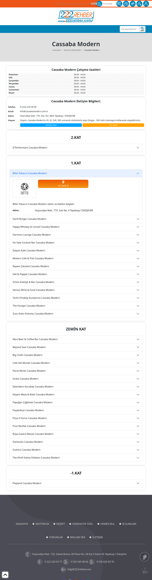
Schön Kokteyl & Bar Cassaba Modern (33, 282)
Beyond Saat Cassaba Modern (29, 347)
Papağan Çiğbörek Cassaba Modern (32, 402)
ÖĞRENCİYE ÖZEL (82, 523)
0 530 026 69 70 (102, 562)
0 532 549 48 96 (76, 562)
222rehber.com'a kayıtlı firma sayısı (76, 4)
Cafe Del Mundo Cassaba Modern (31, 363)
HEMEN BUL (107, 523)
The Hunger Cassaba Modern (29, 305)
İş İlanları (71, 29)
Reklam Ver (97, 29)
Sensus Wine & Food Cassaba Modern (34, 290)
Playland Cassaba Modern (27, 483)
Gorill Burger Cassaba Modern (29, 219)
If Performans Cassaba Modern (30, 147)
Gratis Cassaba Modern (26, 378)
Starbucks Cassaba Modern (28, 441)
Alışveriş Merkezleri (72, 50)
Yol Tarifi (113, 125)
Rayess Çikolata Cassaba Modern (31, 266)
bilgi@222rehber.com (76, 569)
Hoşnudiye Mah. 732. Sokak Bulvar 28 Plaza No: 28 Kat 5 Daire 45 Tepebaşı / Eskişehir (76, 554)
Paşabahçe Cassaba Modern (28, 410)
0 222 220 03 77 (50, 562)
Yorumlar (84, 29)
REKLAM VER (77, 537)
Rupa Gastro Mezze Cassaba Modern (33, 434)
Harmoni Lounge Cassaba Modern (32, 234)
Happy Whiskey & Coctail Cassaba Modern (36, 226)
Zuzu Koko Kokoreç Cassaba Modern (33, 313)
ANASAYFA (22, 523)
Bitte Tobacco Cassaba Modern (30, 173)
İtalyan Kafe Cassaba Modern (29, 250)
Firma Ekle (107, 3)
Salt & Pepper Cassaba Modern (30, 274)
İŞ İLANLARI (129, 523)
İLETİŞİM (97, 537)
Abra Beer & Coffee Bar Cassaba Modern (35, 339)
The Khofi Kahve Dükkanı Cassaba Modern (36, 457)
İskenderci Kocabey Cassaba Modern (33, 386)
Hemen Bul (57, 29)
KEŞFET (60, 523)
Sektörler (26, 29)
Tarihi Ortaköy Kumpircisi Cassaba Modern (36, 297)
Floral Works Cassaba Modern (29, 370)
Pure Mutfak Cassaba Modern (29, 426)
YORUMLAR (56, 537)
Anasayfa (13, 29)
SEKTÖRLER (42, 523)
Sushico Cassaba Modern (27, 449)
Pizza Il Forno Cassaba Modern (30, 418)
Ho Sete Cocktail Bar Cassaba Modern (33, 242)
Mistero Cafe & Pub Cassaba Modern (33, 258)
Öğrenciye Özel (41, 29)
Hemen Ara (51, 125)
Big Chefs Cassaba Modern (27, 355)
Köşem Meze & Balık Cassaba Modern (33, 394)
